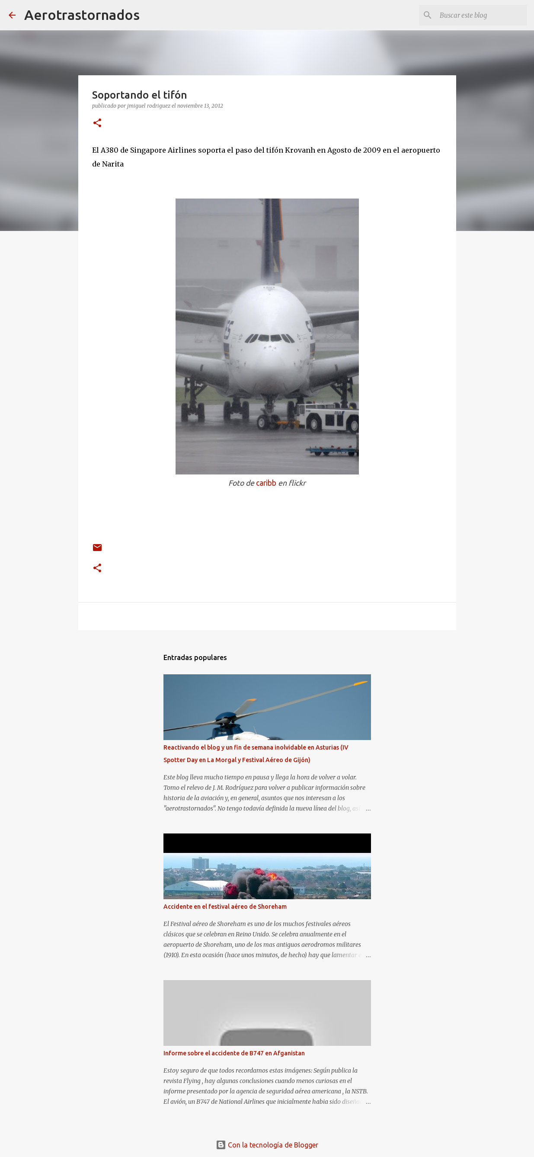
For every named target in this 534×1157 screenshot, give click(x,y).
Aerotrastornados (82, 14)
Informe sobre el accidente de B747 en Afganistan (234, 1053)
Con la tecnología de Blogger (267, 1145)
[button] (97, 123)
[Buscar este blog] (481, 15)
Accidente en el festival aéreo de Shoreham (225, 906)
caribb (266, 483)
